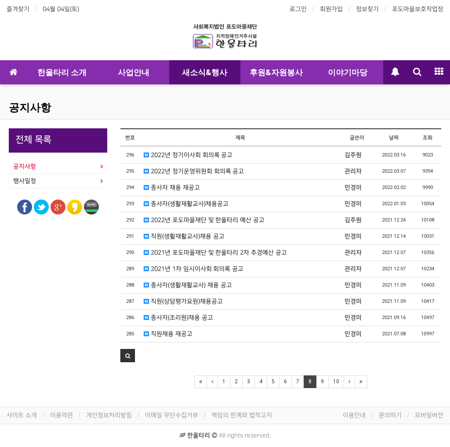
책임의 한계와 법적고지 (241, 415)
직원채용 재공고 (168, 334)
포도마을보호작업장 (417, 9)
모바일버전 (429, 415)
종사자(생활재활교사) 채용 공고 (188, 285)
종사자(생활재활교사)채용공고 (186, 203)
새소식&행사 (204, 72)
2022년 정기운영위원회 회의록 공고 (194, 171)
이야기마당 (347, 72)
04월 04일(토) (61, 9)
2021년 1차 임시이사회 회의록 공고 (193, 268)
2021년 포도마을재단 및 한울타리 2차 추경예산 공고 (215, 252)
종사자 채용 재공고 (172, 187)
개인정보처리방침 (109, 415)
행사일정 (24, 181)
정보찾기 (367, 9)
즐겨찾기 (18, 9)
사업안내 (133, 72)
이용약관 (61, 415)
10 (336, 381)
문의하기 (390, 415)
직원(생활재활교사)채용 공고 (184, 236)
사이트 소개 (22, 415)
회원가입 (331, 9)
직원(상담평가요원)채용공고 (183, 301)
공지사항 (30, 108)
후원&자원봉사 (276, 72)
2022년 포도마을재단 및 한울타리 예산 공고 (204, 220)
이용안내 (354, 415)
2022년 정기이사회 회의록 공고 (188, 155)
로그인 (298, 9)
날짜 (394, 138)
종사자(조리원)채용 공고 (178, 317)
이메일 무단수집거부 (171, 415)
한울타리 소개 (62, 72)
